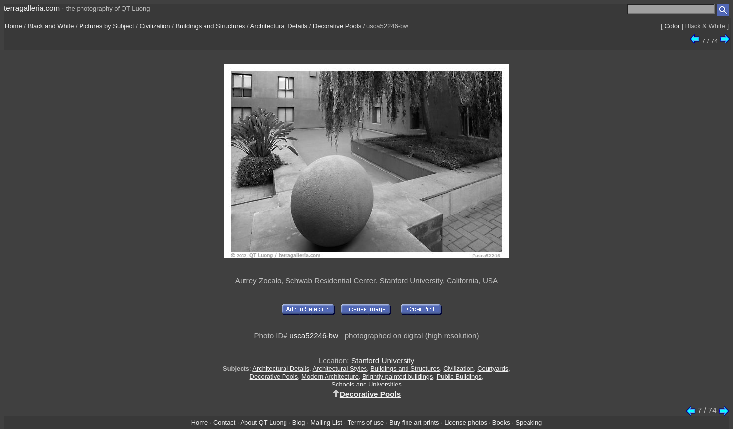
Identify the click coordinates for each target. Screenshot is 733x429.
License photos (465, 422)
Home (13, 26)
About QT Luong (263, 422)
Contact (224, 422)
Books (501, 422)
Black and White (51, 26)
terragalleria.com (32, 8)
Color (672, 26)
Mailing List (326, 422)
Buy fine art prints (414, 422)
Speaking (528, 422)
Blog (298, 422)
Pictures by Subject (106, 26)
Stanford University (382, 360)
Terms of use (365, 422)
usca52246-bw (313, 335)
